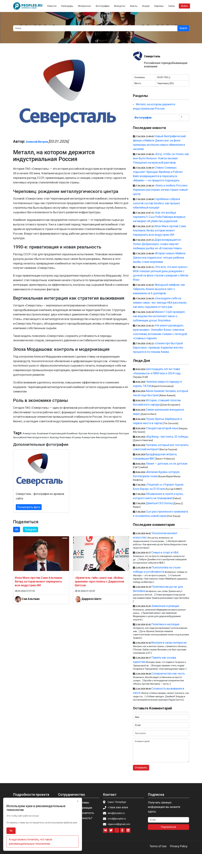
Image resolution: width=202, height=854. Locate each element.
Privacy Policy (178, 846)
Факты (133, 6)
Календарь (67, 6)
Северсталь (152, 56)
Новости (51, 6)
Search (183, 28)
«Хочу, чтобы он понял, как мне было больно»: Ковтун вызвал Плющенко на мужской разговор (161, 158)
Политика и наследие (165, 624)
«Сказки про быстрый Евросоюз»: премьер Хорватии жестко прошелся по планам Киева (158, 347)
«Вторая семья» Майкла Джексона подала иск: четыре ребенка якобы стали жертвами (159, 257)
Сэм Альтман (31, 598)
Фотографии (102, 6)
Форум (145, 6)
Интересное (84, 6)
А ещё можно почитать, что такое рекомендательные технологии (30, 841)
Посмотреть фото (28, 507)
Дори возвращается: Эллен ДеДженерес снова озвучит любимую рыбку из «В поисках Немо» (157, 244)
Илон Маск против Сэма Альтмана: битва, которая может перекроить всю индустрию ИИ (38, 581)
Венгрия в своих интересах (169, 642)
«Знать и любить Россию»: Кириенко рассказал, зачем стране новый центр (160, 190)
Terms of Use (158, 846)
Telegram (30, 529)
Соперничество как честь (168, 673)
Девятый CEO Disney (159, 503)
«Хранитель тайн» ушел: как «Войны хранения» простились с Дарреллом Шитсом (99, 581)
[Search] (95, 28)
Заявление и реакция (165, 606)
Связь (171, 6)
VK (16, 529)
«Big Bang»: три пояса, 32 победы (167, 436)
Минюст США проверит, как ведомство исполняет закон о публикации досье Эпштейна (159, 316)
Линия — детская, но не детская (166, 463)
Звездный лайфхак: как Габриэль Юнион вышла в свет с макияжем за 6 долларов (159, 289)
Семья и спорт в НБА (165, 552)
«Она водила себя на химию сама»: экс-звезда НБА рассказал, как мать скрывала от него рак (160, 302)
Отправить (141, 767)
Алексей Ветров (37, 141)
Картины (159, 6)
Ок (11, 830)
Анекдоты (119, 6)
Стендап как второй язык (162, 428)
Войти (184, 6)
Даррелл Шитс (92, 598)
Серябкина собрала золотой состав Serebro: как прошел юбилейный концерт (156, 203)
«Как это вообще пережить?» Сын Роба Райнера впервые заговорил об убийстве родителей (159, 217)
